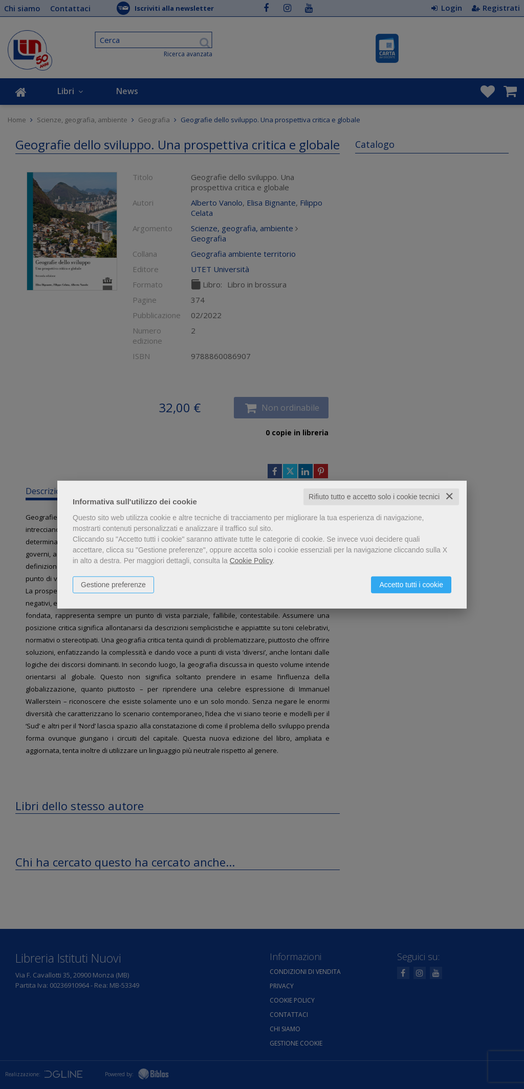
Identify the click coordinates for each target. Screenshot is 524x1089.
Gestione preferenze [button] (113, 585)
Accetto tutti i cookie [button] (411, 585)
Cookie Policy (251, 561)
